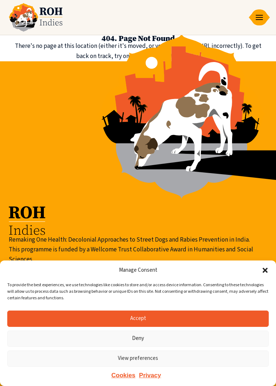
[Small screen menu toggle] (259, 17)
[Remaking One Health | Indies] (36, 17)
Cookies (123, 375)
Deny (138, 338)
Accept (138, 318)
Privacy (150, 375)
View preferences (138, 358)
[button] (265, 270)
